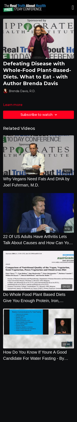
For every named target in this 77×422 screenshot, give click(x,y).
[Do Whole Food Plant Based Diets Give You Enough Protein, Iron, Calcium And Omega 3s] (38, 297)
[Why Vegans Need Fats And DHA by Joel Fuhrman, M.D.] (38, 182)
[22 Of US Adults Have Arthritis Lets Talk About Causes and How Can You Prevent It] (38, 239)
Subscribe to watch (39, 114)
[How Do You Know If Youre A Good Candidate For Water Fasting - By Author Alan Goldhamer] (38, 355)
